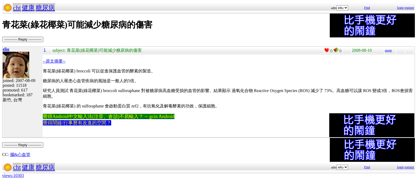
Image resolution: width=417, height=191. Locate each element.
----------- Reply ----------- (22, 39)
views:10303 (13, 175)
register (409, 8)
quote (388, 50)
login (400, 8)
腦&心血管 (20, 154)
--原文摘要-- (54, 61)
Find (367, 8)
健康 (28, 7)
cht (17, 7)
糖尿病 (45, 7)
